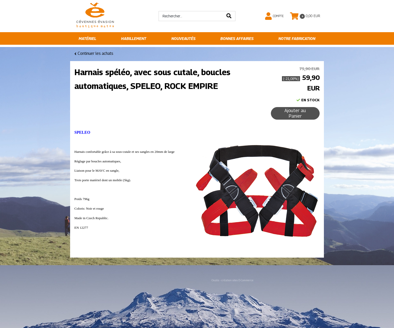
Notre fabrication (296, 38)
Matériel (87, 38)
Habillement (133, 38)
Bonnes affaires (237, 38)
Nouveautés (183, 38)
